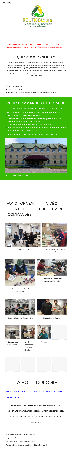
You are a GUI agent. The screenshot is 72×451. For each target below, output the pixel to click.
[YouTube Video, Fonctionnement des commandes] (20, 191)
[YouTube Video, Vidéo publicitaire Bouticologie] (52, 191)
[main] (36, 45)
